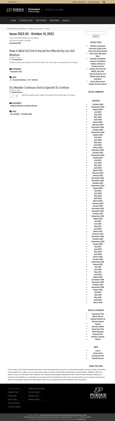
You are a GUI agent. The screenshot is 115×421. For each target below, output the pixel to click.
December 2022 (98, 178)
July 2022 (97, 190)
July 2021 (97, 221)
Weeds (97, 339)
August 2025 (98, 109)
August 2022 (98, 188)
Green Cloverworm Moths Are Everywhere (98, 82)
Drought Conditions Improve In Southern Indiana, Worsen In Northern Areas (98, 62)
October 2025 (97, 104)
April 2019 (98, 274)
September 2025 (97, 106)
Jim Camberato (17, 59)
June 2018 (97, 294)
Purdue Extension (93, 2)
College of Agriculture (79, 2)
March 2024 (97, 147)
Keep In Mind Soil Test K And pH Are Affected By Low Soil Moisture (41, 52)
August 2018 (98, 289)
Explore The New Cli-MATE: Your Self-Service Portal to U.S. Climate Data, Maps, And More (98, 73)
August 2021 (98, 218)
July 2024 (97, 137)
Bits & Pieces (98, 316)
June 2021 (97, 223)
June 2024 (98, 139)
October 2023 (97, 152)
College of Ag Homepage (36, 388)
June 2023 (98, 162)
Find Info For (13, 2)
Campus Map (12, 396)
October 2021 (98, 213)
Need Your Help (98, 329)
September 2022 (97, 185)
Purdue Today (12, 399)
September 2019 (97, 261)
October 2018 (98, 284)
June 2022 (98, 193)
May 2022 (98, 195)
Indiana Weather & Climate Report (23, 105)
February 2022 (97, 203)
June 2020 (98, 249)
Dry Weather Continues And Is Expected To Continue (39, 87)
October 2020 (97, 239)
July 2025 (97, 112)
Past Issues (41, 20)
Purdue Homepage (14, 388)
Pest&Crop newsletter (54, 9)
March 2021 (97, 231)
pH (29, 79)
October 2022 (26, 114)
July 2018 (97, 292)
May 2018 (97, 297)
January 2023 (98, 175)
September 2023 (97, 155)
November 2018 (98, 282)
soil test (35, 79)
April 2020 (98, 254)
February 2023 (97, 173)
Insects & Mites (98, 326)
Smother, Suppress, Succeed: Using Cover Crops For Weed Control (97, 48)
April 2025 (98, 119)
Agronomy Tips (16, 71)
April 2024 (98, 145)
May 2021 (97, 226)
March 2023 (97, 170)
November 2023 (98, 150)
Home (13, 20)
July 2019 (97, 266)
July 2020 (97, 246)
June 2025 (98, 114)
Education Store (33, 396)
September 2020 (97, 241)
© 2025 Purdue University (30, 417)
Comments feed (98, 355)
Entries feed (98, 353)
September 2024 (97, 132)
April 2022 (98, 198)
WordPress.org (98, 358)
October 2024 (97, 129)
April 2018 (98, 299)
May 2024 (98, 142)
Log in (97, 350)
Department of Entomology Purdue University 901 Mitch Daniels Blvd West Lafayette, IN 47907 (63, 415)
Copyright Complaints (66, 417)
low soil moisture (19, 79)
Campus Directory (14, 403)
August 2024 (98, 134)
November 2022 (98, 180)
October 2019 (98, 259)
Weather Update (97, 336)
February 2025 (97, 124)
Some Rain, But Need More (98, 54)
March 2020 (97, 256)
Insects (98, 324)
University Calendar (14, 406)
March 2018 (97, 302)
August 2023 (98, 157)
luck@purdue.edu (81, 419)
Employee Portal (13, 392)
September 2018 (97, 287)
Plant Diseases (98, 331)
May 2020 (98, 251)
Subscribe (54, 20)
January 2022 (98, 206)
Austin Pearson (17, 92)
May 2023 (98, 165)
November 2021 (98, 211)
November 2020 (98, 236)
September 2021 (97, 216)
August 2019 (98, 264)
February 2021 (97, 233)
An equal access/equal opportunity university (48, 417)
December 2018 (98, 279)
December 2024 (98, 127)
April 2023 (98, 167)
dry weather (15, 114)
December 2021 (98, 208)
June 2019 (97, 269)
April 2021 (98, 228)
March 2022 (97, 200)
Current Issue (26, 20)
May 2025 (98, 117)
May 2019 (97, 272)
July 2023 (97, 160)
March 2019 (97, 277)
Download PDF (15, 43)
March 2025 (97, 122)
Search (65, 20)
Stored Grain (98, 334)
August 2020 (98, 244)
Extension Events (33, 399)
